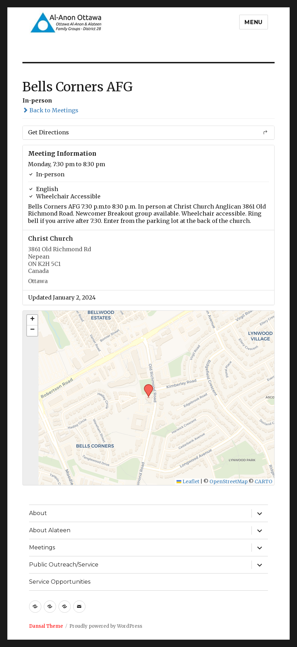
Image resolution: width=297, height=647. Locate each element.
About (38, 513)
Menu (253, 22)
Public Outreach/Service (63, 564)
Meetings (42, 547)
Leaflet (188, 482)
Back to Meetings (50, 110)
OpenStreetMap (228, 482)
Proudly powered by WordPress (105, 626)
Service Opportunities (59, 581)
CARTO (263, 482)
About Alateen (49, 530)
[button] (146, 386)
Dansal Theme (46, 626)
